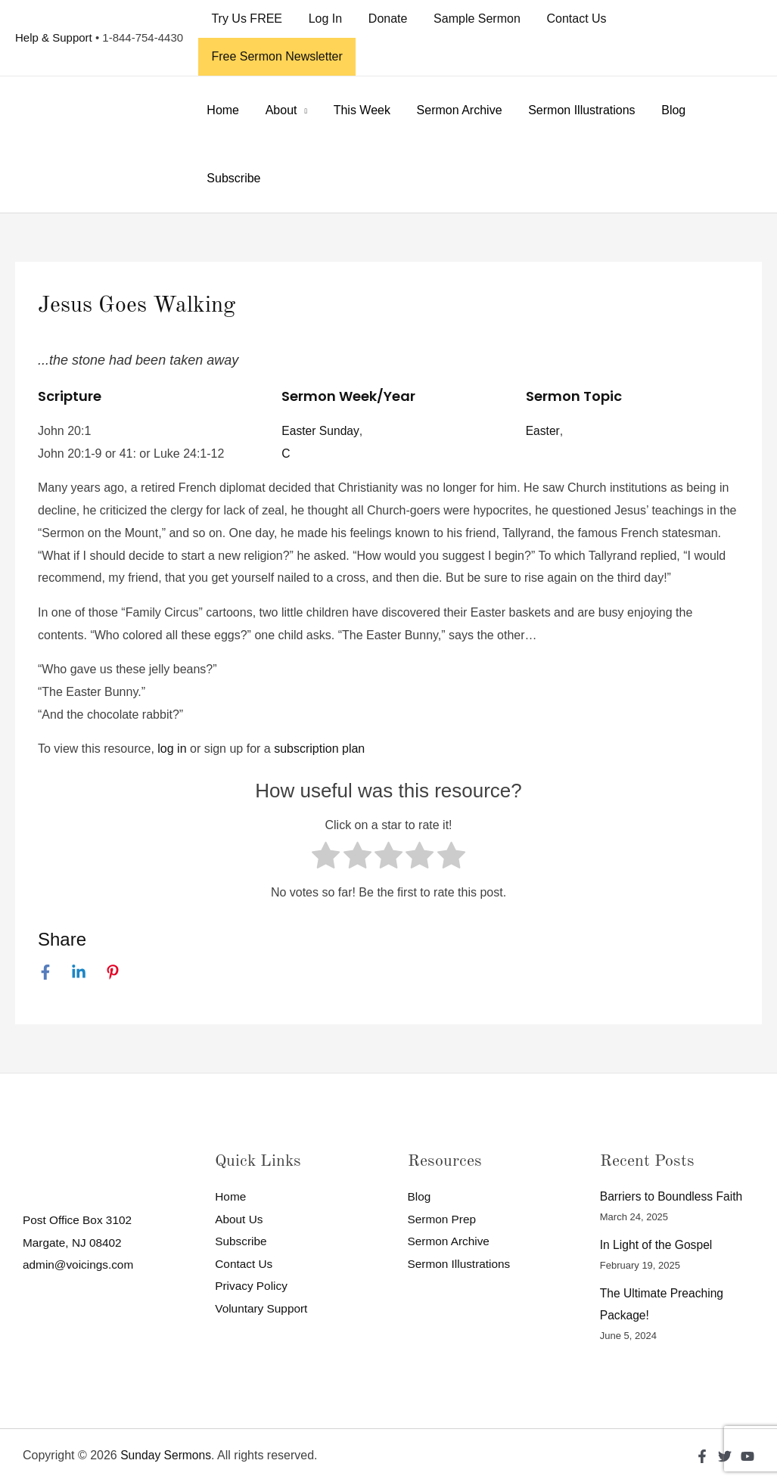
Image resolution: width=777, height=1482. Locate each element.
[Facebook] (45, 972)
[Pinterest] (112, 972)
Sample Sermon (470, 18)
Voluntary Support (263, 1309)
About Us (240, 1219)
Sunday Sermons (166, 1455)
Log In (322, 18)
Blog (663, 110)
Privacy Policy (253, 1286)
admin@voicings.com (80, 1265)
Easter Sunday (320, 430)
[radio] (326, 859)
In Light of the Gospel (657, 1244)
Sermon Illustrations (572, 110)
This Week (356, 110)
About (278, 110)
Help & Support (53, 37)
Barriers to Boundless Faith (673, 1196)
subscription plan (319, 748)
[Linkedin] (78, 972)
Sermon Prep (443, 1219)
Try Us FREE (245, 18)
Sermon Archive (452, 110)
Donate (382, 18)
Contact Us (568, 18)
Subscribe (233, 178)
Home (222, 110)
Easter (543, 430)
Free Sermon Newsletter (275, 56)
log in (171, 748)
